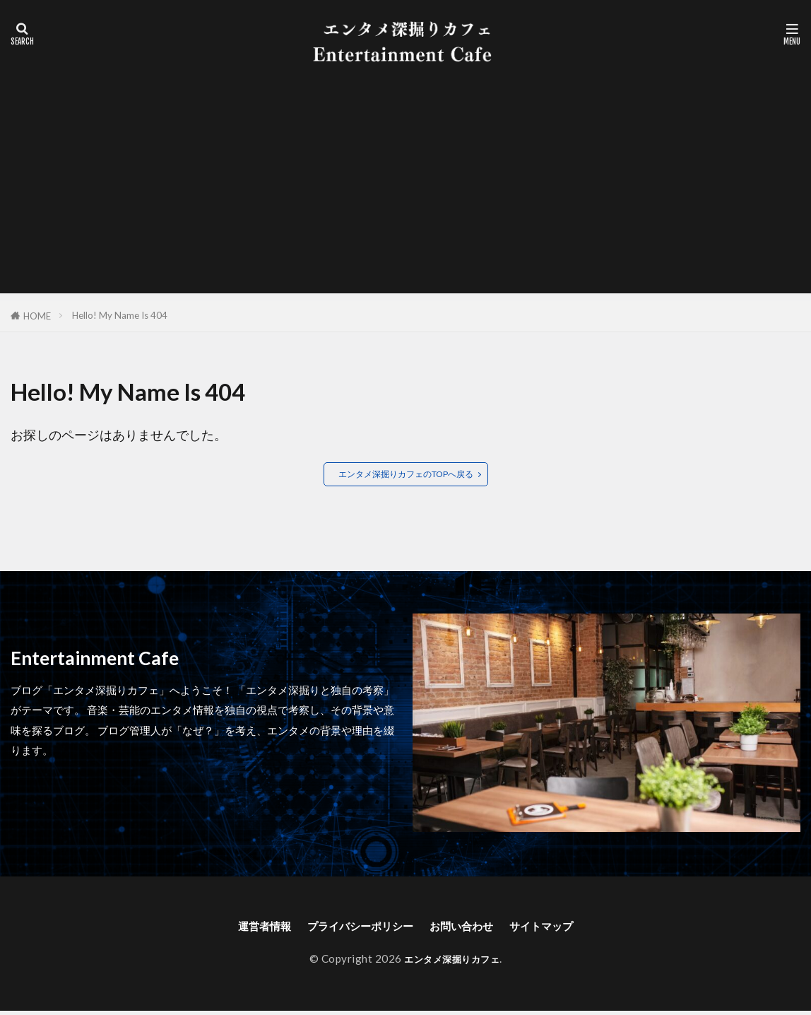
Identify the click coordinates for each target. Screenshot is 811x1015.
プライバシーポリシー (353, 928)
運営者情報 (241, 928)
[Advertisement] (405, 194)
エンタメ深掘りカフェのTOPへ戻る (406, 474)
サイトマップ (564, 928)
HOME (37, 316)
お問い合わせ (471, 928)
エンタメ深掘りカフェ (452, 962)
